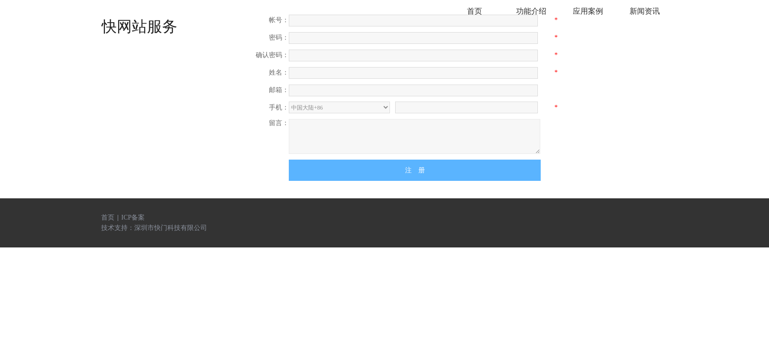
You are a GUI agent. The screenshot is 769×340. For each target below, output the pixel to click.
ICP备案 (133, 217)
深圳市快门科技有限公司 (170, 227)
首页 (107, 217)
